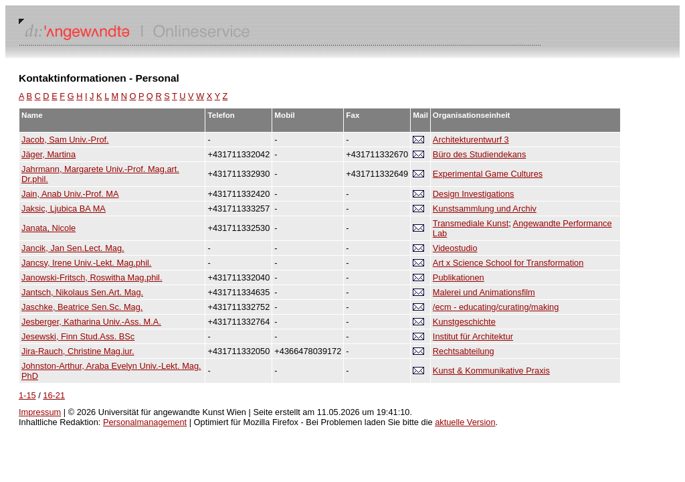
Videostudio (455, 248)
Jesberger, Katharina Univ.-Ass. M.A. (91, 322)
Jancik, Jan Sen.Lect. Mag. (72, 248)
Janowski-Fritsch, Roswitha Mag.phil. (92, 277)
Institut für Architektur (473, 336)
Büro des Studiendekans (479, 154)
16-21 (54, 395)
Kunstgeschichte (464, 322)
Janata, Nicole (48, 228)
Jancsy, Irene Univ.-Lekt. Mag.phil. (86, 263)
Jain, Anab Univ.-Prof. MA (70, 194)
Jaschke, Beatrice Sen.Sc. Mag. (81, 307)
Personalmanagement (145, 422)
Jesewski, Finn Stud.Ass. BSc (77, 336)
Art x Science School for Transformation (508, 263)
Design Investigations (473, 194)
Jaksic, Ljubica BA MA (63, 209)
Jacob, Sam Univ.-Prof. (65, 140)
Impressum (40, 412)
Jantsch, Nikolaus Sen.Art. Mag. (82, 292)
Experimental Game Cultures (488, 174)
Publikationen (458, 277)
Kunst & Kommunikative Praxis (491, 371)
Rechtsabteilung (463, 351)
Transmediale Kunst (470, 223)
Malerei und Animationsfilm (484, 292)
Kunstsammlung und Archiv (484, 209)
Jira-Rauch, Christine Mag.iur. (77, 351)
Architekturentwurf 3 (471, 140)
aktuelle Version (465, 422)
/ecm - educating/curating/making (496, 307)
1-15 (27, 395)
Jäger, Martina (48, 154)
